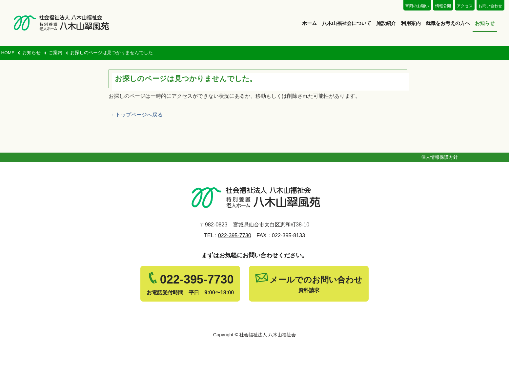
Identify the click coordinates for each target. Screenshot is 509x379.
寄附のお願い (417, 6)
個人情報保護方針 (439, 157)
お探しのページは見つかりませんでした (111, 52)
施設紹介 (386, 23)
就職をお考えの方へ (448, 23)
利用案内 (411, 23)
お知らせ (485, 23)
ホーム (309, 23)
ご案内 (55, 52)
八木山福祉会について (346, 23)
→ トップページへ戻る (135, 114)
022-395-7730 (234, 235)
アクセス (465, 6)
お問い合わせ (490, 6)
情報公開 (443, 6)
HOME (7, 52)
